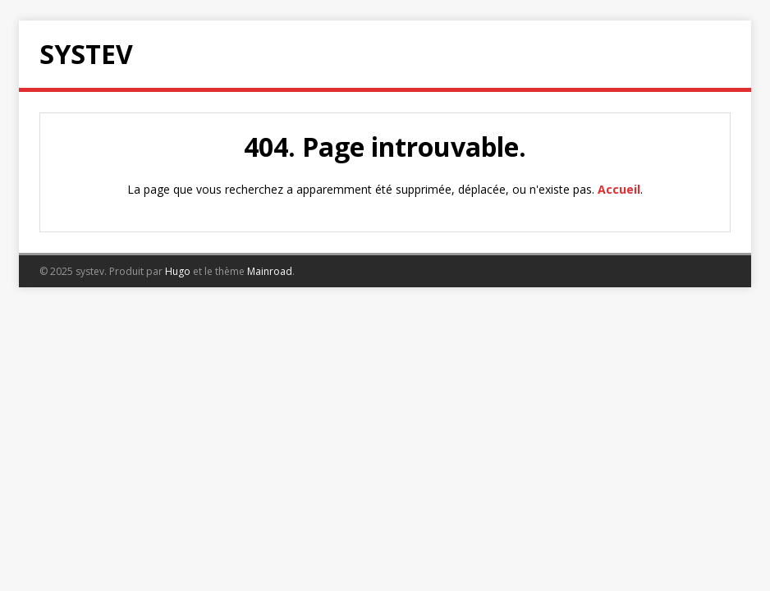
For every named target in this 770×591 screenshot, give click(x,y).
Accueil (619, 189)
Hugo (177, 271)
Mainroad (269, 271)
